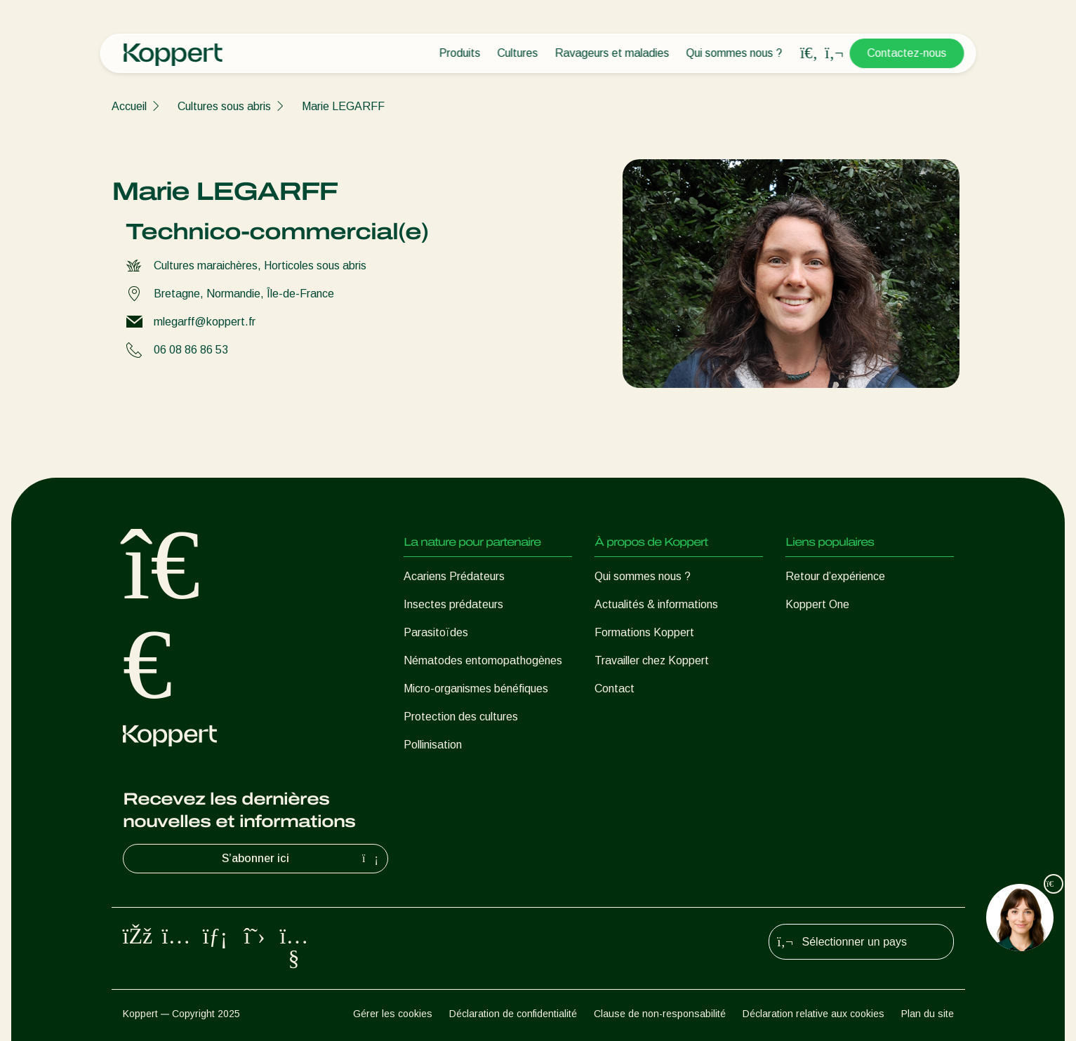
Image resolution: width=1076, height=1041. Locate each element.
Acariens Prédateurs (454, 576)
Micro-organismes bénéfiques (476, 688)
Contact (615, 688)
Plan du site (927, 1013)
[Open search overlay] (809, 53)
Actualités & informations (656, 604)
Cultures (518, 53)
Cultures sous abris (224, 106)
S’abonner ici (302, 858)
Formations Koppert (644, 632)
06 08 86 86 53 (191, 350)
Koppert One (817, 604)
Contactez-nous (907, 53)
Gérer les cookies (392, 1013)
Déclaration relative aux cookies (813, 1013)
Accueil (129, 106)
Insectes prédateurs (453, 604)
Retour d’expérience (835, 576)
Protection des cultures (461, 717)
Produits (460, 53)
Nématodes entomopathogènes (483, 660)
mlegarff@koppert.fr (204, 322)
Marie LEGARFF (343, 106)
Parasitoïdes (436, 632)
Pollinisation (433, 745)
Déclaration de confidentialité (513, 1013)
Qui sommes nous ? (734, 53)
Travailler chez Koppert (652, 660)
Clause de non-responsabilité (660, 1013)
